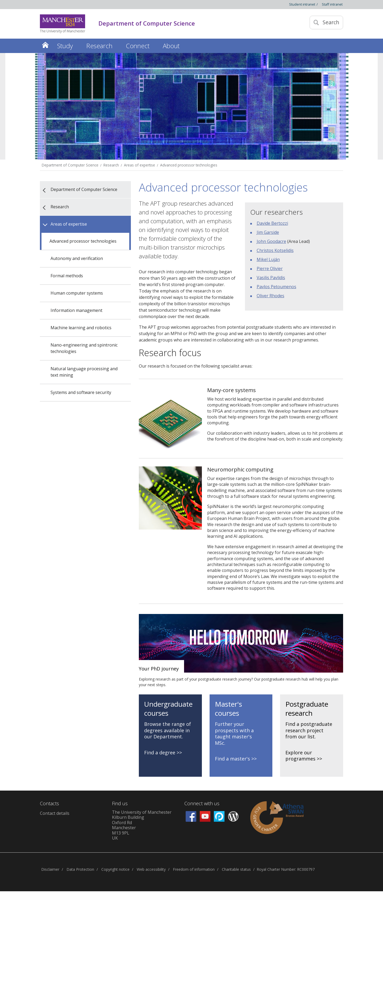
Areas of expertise (139, 165)
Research (111, 165)
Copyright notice (115, 869)
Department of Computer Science (70, 165)
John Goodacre (271, 241)
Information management (76, 310)
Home (45, 45)
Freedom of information (194, 869)
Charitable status (236, 869)
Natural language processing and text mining (84, 372)
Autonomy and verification (77, 258)
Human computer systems (77, 293)
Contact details (54, 813)
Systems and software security (81, 392)
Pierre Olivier (270, 268)
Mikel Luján (268, 259)
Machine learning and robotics (81, 328)
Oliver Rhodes (270, 296)
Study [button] (65, 45)
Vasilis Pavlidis (271, 277)
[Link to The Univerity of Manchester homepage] (62, 23)
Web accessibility (151, 869)
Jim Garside (268, 232)
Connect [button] (137, 45)
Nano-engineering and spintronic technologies (84, 348)
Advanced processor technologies (188, 165)
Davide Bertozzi (272, 223)
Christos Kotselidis (275, 250)
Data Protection (80, 869)
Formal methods (67, 276)
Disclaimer (50, 869)
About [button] (171, 45)
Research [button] (99, 45)
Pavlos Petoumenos (276, 287)
